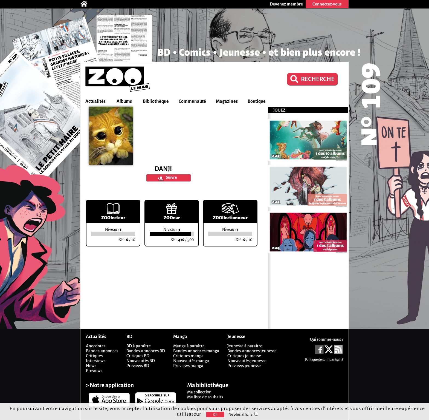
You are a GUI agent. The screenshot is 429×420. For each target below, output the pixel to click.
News (91, 365)
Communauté (192, 101)
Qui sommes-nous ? (326, 339)
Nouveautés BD (140, 360)
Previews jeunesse (244, 365)
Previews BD (137, 365)
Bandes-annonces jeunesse (252, 350)
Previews (94, 370)
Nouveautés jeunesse (246, 360)
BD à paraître (138, 346)
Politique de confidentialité (324, 360)
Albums (124, 101)
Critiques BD (137, 355)
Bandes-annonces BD (145, 350)
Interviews (95, 360)
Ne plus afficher (243, 414)
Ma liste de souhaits (205, 397)
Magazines (227, 101)
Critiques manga (188, 355)
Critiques (94, 355)
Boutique (257, 101)
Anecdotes (95, 346)
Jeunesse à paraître (244, 346)
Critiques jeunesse (244, 355)
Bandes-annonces (102, 350)
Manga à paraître (189, 346)
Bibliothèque (156, 101)
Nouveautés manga (191, 360)
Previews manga (188, 365)
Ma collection (199, 392)
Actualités (95, 101)
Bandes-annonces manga (196, 350)
